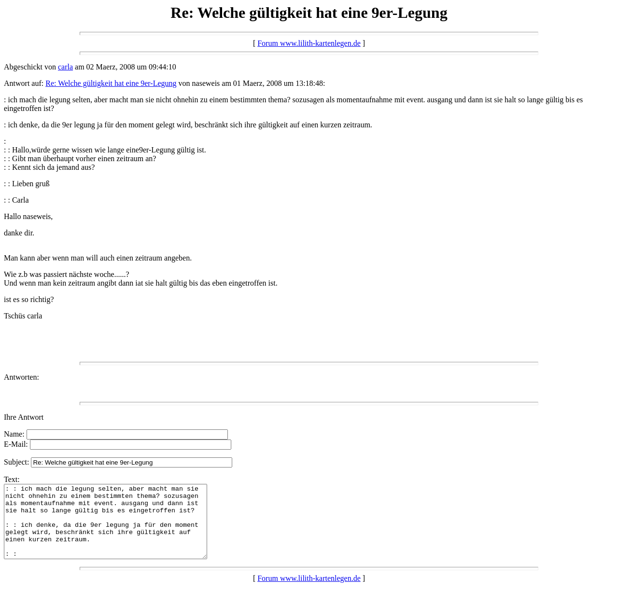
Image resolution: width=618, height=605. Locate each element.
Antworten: (21, 377)
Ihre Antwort (23, 417)
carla (65, 67)
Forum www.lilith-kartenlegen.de (309, 43)
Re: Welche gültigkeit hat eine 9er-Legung (110, 83)
